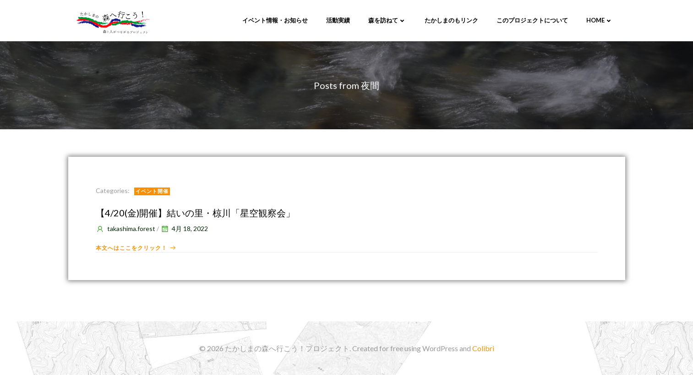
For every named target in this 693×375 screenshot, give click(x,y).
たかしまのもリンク (451, 20)
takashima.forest (125, 228)
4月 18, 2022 (184, 228)
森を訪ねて (387, 20)
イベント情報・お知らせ (275, 20)
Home (599, 20)
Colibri (483, 348)
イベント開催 (152, 191)
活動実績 (338, 20)
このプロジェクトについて (532, 20)
